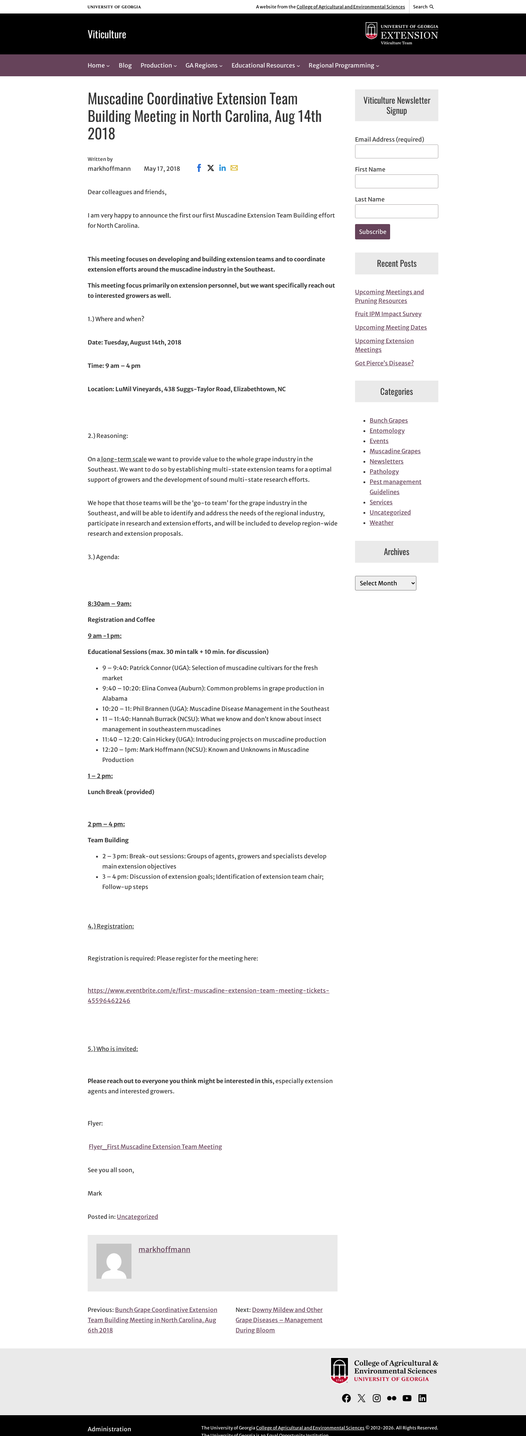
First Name (370, 169)
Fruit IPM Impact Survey (388, 313)
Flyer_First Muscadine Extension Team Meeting (155, 1146)
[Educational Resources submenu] (298, 65)
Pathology (384, 471)
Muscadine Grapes (395, 451)
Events (379, 440)
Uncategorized (137, 1216)
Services (381, 502)
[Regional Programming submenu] (378, 65)
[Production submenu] (175, 65)
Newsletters (387, 461)
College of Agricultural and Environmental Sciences (351, 6)
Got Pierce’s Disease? (384, 363)
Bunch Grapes (389, 420)
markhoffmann (164, 1249)
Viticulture (107, 33)
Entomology (387, 430)
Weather (381, 522)
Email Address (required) (389, 139)
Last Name (370, 199)
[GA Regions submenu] (221, 65)
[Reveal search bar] (423, 7)
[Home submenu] (108, 65)
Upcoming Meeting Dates (391, 327)
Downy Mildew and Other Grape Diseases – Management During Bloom (279, 1320)
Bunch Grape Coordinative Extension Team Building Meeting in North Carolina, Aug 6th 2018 (152, 1320)
